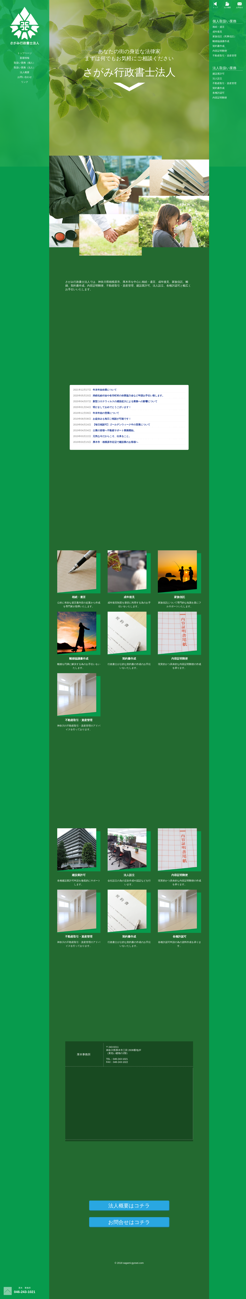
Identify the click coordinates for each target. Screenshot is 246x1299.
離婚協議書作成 (221, 41)
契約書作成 (218, 46)
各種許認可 (218, 92)
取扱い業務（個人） (24, 62)
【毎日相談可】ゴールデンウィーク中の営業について (121, 424)
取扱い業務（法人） (24, 67)
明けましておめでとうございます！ (112, 407)
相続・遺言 (218, 26)
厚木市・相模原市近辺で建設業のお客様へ (115, 442)
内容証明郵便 (220, 50)
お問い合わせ (24, 77)
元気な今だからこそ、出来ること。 (112, 436)
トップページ (24, 53)
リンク (24, 81)
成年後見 (217, 31)
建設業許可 (218, 73)
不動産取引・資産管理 (224, 55)
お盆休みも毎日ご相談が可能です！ (112, 418)
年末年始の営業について (106, 413)
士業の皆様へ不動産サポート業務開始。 (114, 430)
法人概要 (24, 72)
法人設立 (217, 78)
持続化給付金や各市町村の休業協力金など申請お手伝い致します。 (129, 395)
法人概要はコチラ (129, 1205)
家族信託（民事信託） (224, 36)
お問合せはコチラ (129, 1222)
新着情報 (24, 58)
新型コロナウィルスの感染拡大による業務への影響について (125, 401)
